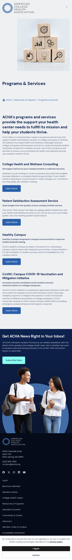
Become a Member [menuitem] (11, 486)
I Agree (36, 548)
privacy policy (56, 542)
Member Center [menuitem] (10, 492)
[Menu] (67, 7)
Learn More (11, 188)
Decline (36, 555)
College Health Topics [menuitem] (12, 498)
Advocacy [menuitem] (7, 521)
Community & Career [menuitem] (12, 516)
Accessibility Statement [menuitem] (13, 533)
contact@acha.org (11, 464)
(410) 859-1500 (9, 461)
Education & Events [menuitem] (11, 510)
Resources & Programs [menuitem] (13, 504)
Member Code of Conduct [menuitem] (14, 527)
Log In (5, 481)
